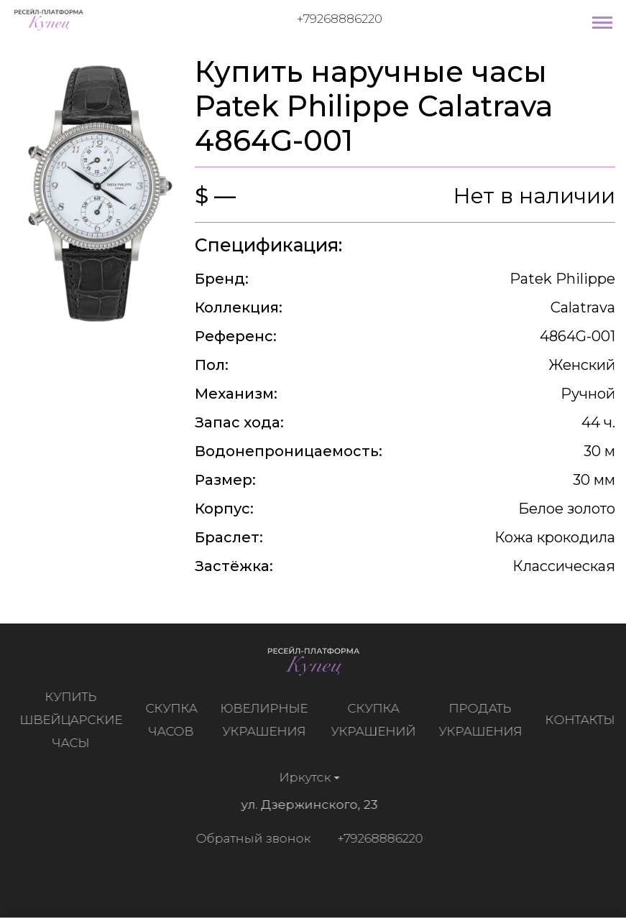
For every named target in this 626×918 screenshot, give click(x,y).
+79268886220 (339, 18)
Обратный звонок (249, 838)
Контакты (583, 720)
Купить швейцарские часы (74, 720)
